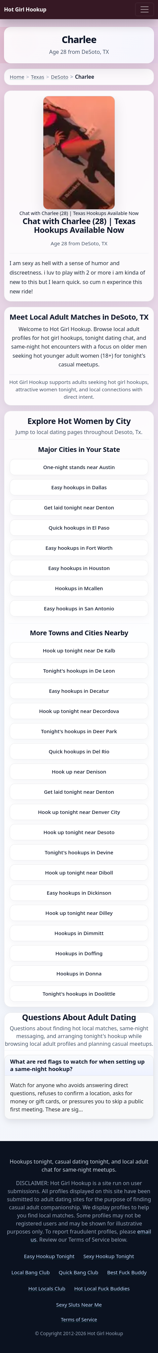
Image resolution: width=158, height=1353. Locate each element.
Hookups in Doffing (79, 953)
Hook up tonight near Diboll (79, 872)
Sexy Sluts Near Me (79, 1304)
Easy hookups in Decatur (79, 690)
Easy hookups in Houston (79, 568)
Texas (37, 76)
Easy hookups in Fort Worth (78, 547)
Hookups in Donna (79, 973)
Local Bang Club (30, 1272)
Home (17, 76)
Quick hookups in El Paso (79, 527)
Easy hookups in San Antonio (79, 608)
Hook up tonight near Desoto (79, 832)
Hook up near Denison (79, 771)
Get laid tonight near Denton (79, 507)
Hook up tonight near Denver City (79, 812)
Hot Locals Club (46, 1288)
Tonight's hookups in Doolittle (79, 993)
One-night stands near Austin (79, 467)
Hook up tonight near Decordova (79, 711)
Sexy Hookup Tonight (108, 1256)
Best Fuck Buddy (127, 1272)
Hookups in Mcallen (79, 588)
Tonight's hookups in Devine (79, 852)
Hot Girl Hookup (25, 9)
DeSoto (59, 76)
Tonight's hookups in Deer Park (79, 731)
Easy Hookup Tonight (49, 1256)
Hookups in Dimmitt (79, 933)
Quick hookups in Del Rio (79, 751)
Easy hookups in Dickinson (79, 892)
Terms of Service (79, 1319)
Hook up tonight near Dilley (79, 913)
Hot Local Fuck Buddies (102, 1288)
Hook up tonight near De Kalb (79, 650)
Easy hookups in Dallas (79, 487)
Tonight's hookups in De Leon (79, 670)
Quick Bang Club (78, 1272)
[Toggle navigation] (144, 9)
